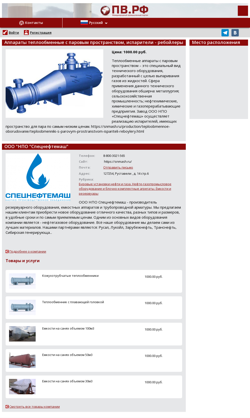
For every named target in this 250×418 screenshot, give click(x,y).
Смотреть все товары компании (34, 406)
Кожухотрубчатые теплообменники (70, 275)
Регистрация (41, 32)
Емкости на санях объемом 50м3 (67, 355)
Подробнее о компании (27, 251)
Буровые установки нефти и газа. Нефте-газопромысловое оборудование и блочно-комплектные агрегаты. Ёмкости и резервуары (125, 188)
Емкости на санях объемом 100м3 (68, 328)
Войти (14, 32)
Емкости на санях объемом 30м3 (67, 381)
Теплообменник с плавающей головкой (73, 302)
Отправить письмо (118, 167)
